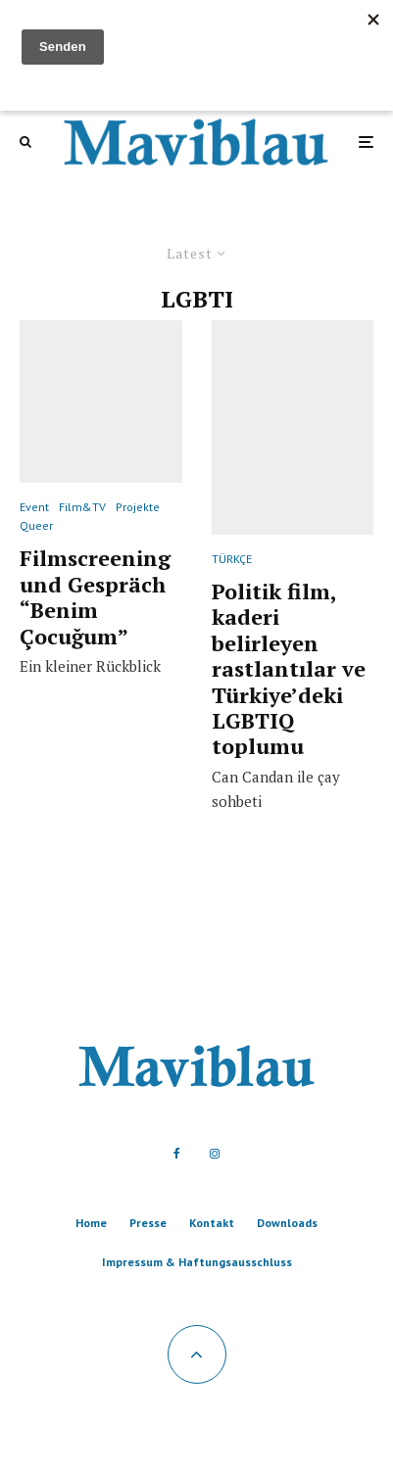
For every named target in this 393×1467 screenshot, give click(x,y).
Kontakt (211, 1222)
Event (34, 506)
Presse (148, 1222)
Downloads (287, 1222)
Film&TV (82, 506)
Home (91, 1222)
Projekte (138, 506)
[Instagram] (214, 1153)
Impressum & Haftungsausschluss (197, 1261)
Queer (36, 525)
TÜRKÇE (232, 558)
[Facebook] (177, 1153)
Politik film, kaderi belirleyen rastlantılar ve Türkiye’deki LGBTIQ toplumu (289, 669)
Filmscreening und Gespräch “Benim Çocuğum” (95, 597)
